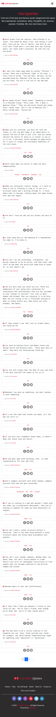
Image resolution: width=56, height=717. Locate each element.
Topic (14, 687)
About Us (38, 687)
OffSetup (32, 708)
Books (31, 687)
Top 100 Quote (22, 687)
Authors (7, 687)
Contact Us (47, 687)
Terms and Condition (28, 691)
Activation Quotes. (23, 705)
